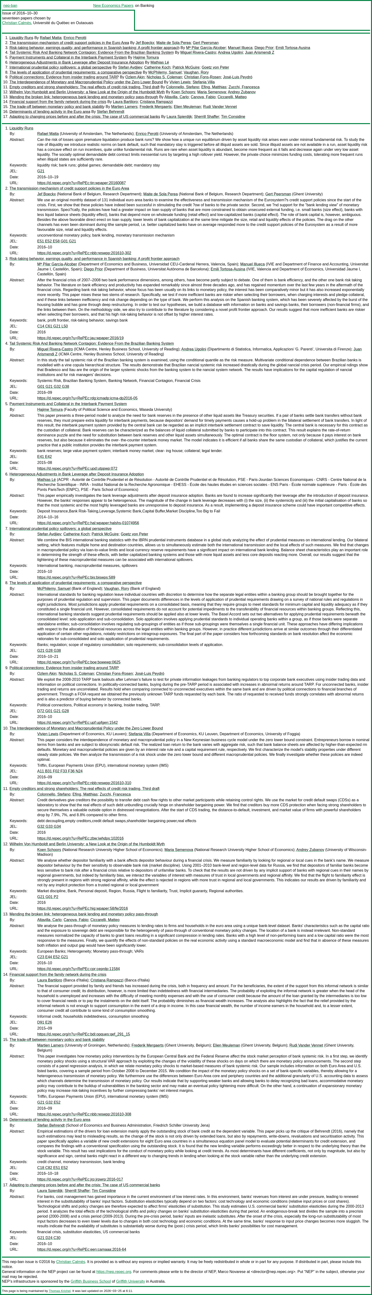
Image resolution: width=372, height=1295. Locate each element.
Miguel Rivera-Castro (198, 52)
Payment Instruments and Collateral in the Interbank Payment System (68, 57)
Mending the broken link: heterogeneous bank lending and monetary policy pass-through (83, 97)
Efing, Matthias (213, 87)
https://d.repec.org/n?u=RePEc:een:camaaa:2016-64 (81, 1249)
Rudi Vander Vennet (220, 107)
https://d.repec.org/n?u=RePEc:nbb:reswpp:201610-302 (84, 253)
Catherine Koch (157, 67)
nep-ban (10, 6)
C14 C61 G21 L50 (52, 326)
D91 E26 (44, 1022)
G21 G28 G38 (49, 651)
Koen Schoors (183, 92)
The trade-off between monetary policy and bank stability (57, 107)
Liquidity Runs (21, 38)
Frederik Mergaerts (156, 107)
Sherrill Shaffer (206, 117)
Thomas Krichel (59, 1291)
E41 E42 (44, 457)
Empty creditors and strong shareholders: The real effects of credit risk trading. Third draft (84, 87)
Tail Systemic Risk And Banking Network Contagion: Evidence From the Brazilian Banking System (91, 52)
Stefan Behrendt (110, 112)
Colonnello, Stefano (182, 87)
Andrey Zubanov (242, 92)
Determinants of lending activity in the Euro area (49, 112)
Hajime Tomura (146, 57)
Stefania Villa (204, 82)
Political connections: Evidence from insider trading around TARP (64, 77)
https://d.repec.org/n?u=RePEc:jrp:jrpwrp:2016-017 (80, 1179)
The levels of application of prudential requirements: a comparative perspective (75, 72)
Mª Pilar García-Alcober (206, 48)
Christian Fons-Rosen (202, 77)
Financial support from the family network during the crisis (57, 102)
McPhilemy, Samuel (164, 72)
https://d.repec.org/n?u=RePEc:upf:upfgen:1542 (77, 723)
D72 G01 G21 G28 (53, 711)
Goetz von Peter (215, 67)
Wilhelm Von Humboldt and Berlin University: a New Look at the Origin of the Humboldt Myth (87, 92)
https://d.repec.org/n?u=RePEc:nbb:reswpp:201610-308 (84, 1114)
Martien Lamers (124, 107)
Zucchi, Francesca (244, 87)
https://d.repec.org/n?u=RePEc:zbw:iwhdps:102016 (80, 838)
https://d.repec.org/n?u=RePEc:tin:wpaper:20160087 (81, 183)
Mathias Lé (159, 62)
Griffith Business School (91, 1281)
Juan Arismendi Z (259, 52)
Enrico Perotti (75, 38)
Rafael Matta (50, 38)
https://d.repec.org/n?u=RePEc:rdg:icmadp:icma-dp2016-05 (87, 398)
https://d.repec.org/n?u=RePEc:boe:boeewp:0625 (79, 662)
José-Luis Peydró (237, 77)
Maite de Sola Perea (173, 43)
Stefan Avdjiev (130, 67)
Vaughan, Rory (196, 72)
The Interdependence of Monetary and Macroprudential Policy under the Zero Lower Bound (86, 82)
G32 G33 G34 (49, 826)
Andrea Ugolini (230, 52)
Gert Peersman (206, 43)
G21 (40, 171)
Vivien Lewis (180, 82)
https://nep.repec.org (113, 1272)
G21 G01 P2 (47, 897)
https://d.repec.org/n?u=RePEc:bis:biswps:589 (76, 577)
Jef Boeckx (145, 43)
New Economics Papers (113, 6)
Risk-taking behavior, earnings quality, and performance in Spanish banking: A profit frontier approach (94, 48)
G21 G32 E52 (48, 1102)
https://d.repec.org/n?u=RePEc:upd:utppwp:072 (77, 468)
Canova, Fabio (203, 97)
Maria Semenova (211, 92)
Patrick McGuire (186, 67)
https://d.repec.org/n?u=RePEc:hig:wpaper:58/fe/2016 (82, 908)
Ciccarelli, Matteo (232, 97)
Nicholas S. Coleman (164, 77)
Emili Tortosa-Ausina (293, 48)
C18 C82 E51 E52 (52, 1168)
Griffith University (130, 1281)
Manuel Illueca (240, 48)
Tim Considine (233, 117)
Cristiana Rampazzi (156, 102)
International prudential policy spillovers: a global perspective (60, 67)
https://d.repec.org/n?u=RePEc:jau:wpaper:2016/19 (80, 338)
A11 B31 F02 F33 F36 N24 (60, 771)
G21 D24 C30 (48, 1238)
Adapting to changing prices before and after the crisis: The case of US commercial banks (84, 117)
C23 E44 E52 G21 (52, 957)
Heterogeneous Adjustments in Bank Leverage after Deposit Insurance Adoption (76, 62)
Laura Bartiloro (125, 102)
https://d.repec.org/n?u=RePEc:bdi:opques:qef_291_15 (83, 1034)
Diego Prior (264, 48)
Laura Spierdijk (179, 117)
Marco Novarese (232, 1272)
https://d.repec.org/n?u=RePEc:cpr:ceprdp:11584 (78, 969)
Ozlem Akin (134, 77)
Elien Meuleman (187, 107)
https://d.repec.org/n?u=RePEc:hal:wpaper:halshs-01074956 (88, 523)
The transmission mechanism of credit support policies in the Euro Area (69, 43)
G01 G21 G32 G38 (53, 387)
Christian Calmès (16, 23)
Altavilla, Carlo (176, 97)
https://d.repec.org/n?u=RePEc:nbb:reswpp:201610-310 (84, 783)
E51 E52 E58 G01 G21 (56, 241)
